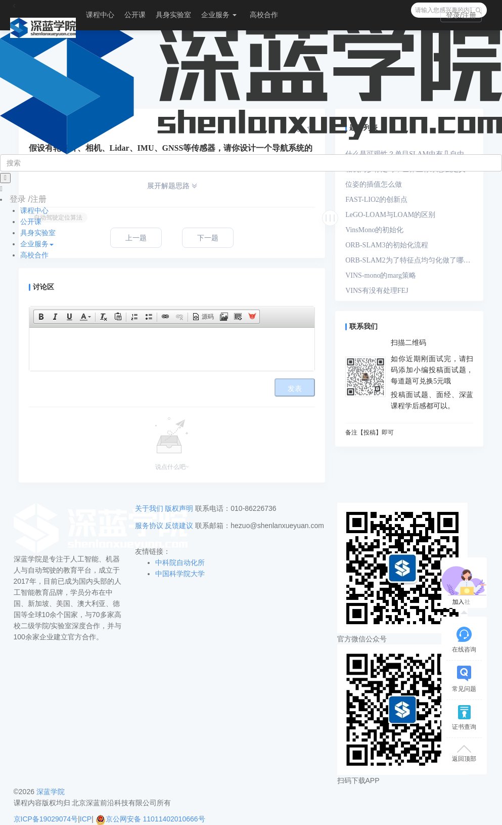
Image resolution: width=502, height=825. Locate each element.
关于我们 (149, 508)
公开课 (135, 15)
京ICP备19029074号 (46, 819)
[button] (41, 316)
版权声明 (179, 508)
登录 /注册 (28, 199)
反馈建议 (179, 526)
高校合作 (264, 15)
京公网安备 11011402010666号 (150, 819)
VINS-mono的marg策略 (380, 275)
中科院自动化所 (180, 562)
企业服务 (219, 15)
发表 (295, 389)
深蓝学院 (50, 792)
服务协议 (149, 526)
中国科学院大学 (180, 574)
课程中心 (100, 15)
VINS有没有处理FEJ (376, 290)
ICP (86, 819)
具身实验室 (173, 15)
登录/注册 (461, 15)
